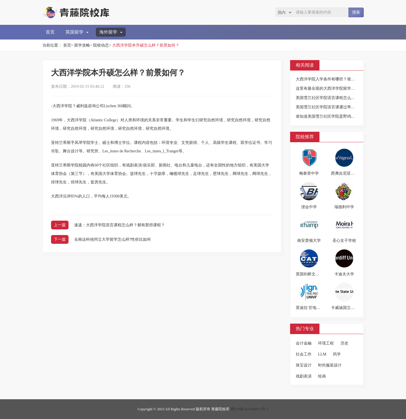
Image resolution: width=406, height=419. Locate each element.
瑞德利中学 (344, 207)
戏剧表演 (304, 376)
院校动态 (101, 45)
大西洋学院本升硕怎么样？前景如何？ (145, 45)
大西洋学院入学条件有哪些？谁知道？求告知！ (337, 79)
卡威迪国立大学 (345, 308)
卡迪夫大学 (344, 274)
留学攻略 (82, 45)
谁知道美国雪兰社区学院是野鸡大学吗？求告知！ (339, 116)
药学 (337, 354)
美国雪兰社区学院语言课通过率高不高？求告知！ (339, 107)
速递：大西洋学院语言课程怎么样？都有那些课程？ (119, 225)
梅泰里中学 (309, 173)
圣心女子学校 (344, 240)
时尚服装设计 (330, 365)
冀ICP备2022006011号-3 (250, 409)
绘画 (322, 376)
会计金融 (304, 343)
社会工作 (304, 354)
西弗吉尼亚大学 (345, 173)
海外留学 (110, 32)
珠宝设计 (304, 365)
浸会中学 (309, 207)
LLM (322, 354)
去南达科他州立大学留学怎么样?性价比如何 (112, 239)
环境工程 (326, 343)
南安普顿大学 (309, 240)
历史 (344, 343)
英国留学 (77, 32)
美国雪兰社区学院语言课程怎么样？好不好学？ (337, 98)
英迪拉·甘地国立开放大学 (318, 308)
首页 (50, 32)
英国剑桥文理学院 (311, 274)
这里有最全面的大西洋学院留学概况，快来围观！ (339, 88)
